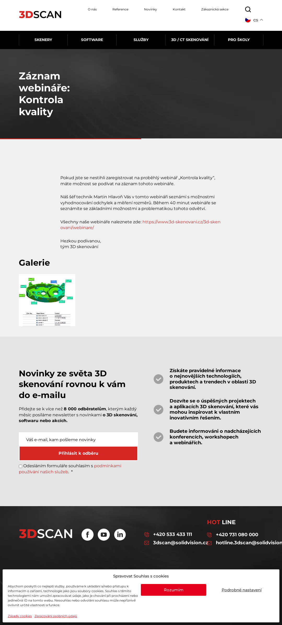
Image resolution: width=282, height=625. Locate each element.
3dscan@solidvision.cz (172, 543)
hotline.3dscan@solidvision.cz (235, 543)
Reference (120, 9)
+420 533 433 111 (168, 535)
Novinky (150, 9)
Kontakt (179, 9)
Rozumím (173, 589)
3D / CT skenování (190, 39)
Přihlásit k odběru (78, 453)
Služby (141, 39)
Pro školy (239, 39)
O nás (92, 9)
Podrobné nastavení (242, 589)
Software (92, 39)
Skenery (43, 39)
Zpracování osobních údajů (55, 616)
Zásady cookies (20, 616)
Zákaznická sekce (214, 9)
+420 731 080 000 (232, 535)
